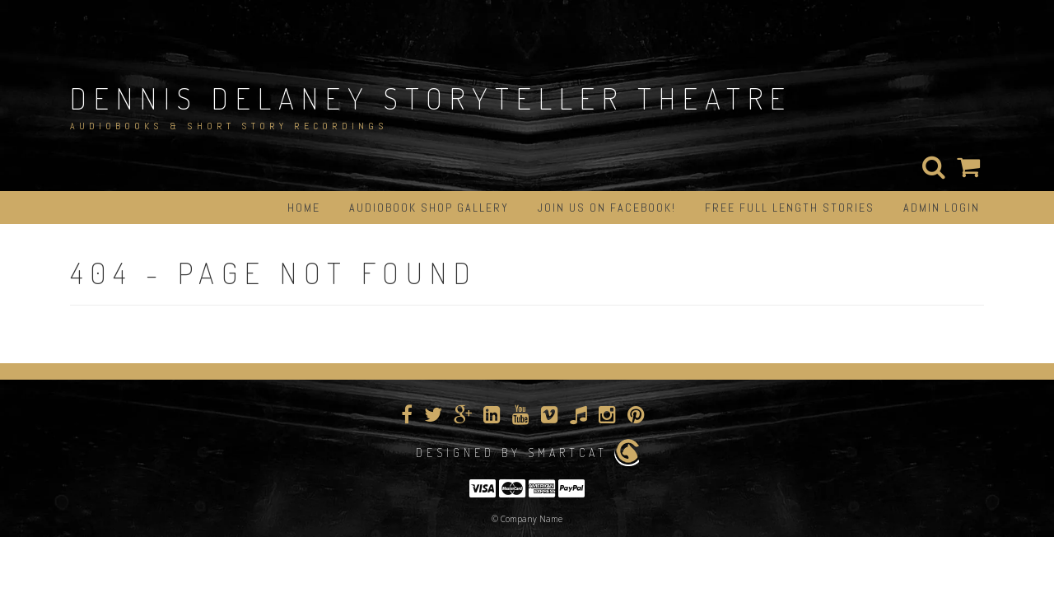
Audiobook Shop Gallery (429, 207)
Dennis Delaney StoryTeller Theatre (431, 98)
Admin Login (941, 207)
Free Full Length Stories (789, 207)
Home (303, 207)
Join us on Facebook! (607, 207)
